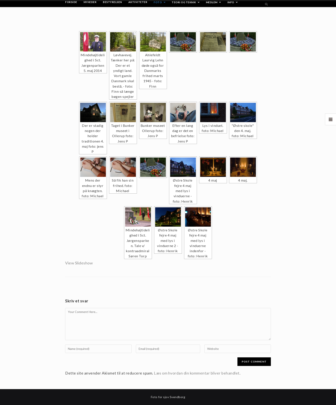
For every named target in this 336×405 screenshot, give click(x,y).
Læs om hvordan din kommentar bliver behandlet (197, 373)
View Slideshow (79, 263)
